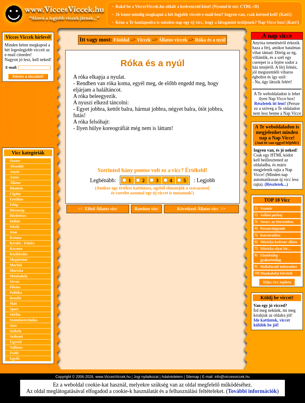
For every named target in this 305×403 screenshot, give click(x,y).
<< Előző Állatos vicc (97, 209)
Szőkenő (16, 336)
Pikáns (15, 287)
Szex (13, 325)
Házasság (17, 210)
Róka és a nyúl (210, 39)
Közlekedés (18, 254)
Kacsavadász (270, 235)
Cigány (15, 194)
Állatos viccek (173, 39)
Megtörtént (18, 259)
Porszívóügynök (272, 228)
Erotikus (16, 199)
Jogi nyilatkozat (146, 377)
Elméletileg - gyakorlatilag (270, 257)
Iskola (14, 227)
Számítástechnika (23, 320)
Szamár (266, 208)
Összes (15, 161)
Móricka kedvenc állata (278, 242)
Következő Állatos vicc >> (201, 209)
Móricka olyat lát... (275, 248)
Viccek (144, 39)
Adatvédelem (172, 377)
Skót (13, 303)
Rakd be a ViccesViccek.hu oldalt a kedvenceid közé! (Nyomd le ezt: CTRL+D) (187, 6)
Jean (13, 232)
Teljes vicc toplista (277, 282)
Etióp (14, 205)
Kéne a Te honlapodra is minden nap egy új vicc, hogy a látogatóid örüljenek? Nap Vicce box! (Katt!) (207, 22)
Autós (14, 177)
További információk (252, 391)
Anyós (15, 172)
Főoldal (121, 39)
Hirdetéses (18, 216)
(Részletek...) (276, 184)
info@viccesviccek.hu (231, 377)
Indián (15, 221)
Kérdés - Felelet (22, 243)
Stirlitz (15, 314)
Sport (14, 309)
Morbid (16, 265)
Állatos (15, 183)
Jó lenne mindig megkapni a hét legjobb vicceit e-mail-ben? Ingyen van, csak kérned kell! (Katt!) (203, 14)
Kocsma (16, 248)
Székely (16, 331)
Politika (16, 292)
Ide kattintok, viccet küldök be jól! (271, 322)
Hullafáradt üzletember (278, 266)
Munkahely (19, 276)
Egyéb (15, 358)
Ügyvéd (16, 342)
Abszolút (16, 166)
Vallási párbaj (271, 215)
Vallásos (16, 347)
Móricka (16, 270)
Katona (15, 238)
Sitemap (192, 377)
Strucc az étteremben (276, 222)
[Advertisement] (28, 114)
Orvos (14, 281)
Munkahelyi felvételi (276, 273)
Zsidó (14, 353)
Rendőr (16, 298)
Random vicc (146, 209)
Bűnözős (16, 188)
